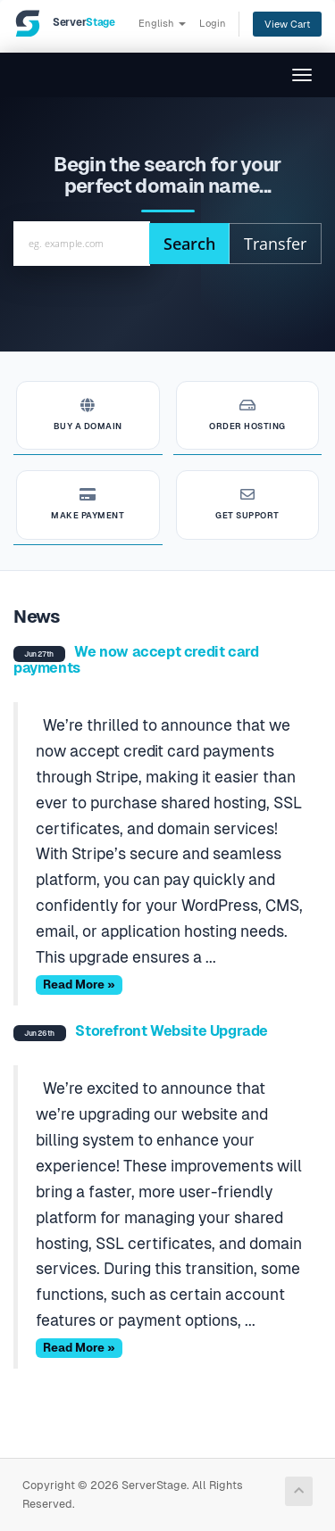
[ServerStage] (64, 23)
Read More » (79, 984)
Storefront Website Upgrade (171, 1030)
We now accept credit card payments (135, 659)
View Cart (287, 24)
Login (212, 23)
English (162, 23)
